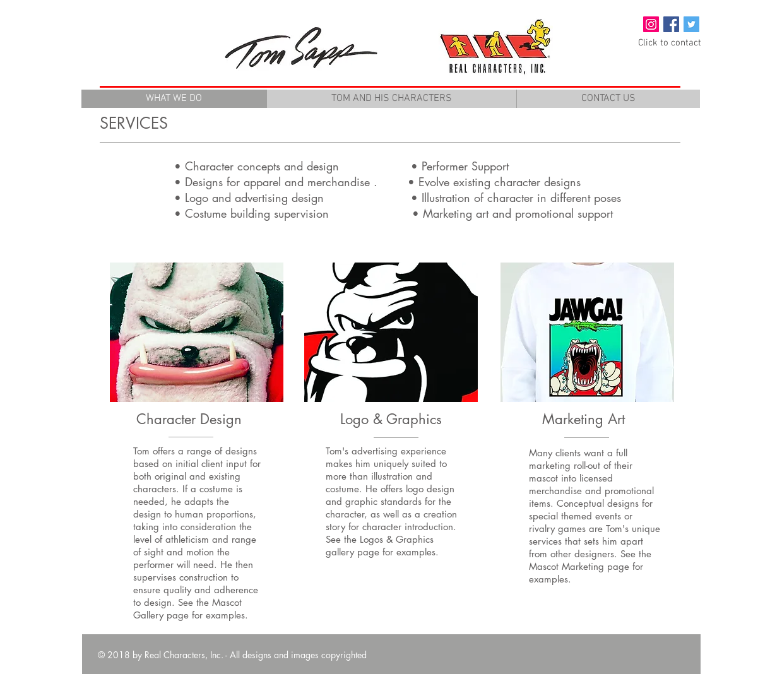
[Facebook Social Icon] (671, 24)
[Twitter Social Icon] (691, 24)
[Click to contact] (669, 43)
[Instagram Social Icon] (651, 24)
